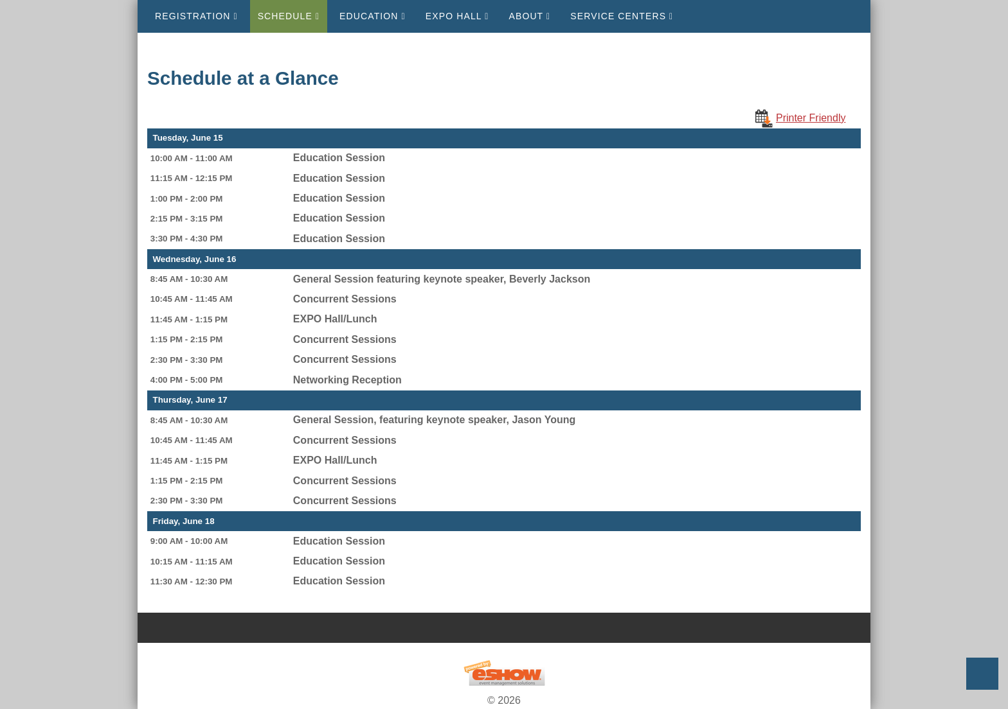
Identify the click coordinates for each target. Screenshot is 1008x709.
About (529, 16)
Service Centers (621, 16)
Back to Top (982, 674)
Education (372, 16)
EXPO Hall (457, 16)
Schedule (289, 16)
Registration (196, 16)
